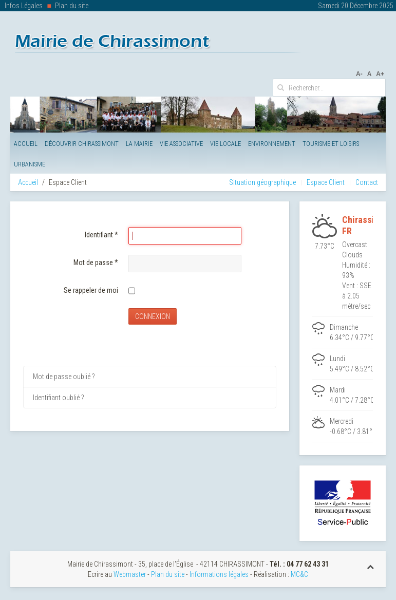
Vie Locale (225, 143)
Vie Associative (181, 143)
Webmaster (130, 574)
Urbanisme (29, 164)
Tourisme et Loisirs (331, 143)
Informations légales (219, 574)
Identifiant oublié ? (58, 397)
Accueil (25, 143)
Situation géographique (262, 182)
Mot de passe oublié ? (64, 376)
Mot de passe (95, 262)
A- (359, 74)
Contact (366, 182)
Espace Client (326, 182)
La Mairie (139, 143)
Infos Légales (24, 6)
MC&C (299, 574)
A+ (380, 74)
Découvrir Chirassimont (82, 143)
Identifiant (101, 235)
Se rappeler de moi (91, 290)
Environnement (271, 143)
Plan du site (71, 6)
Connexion (152, 316)
